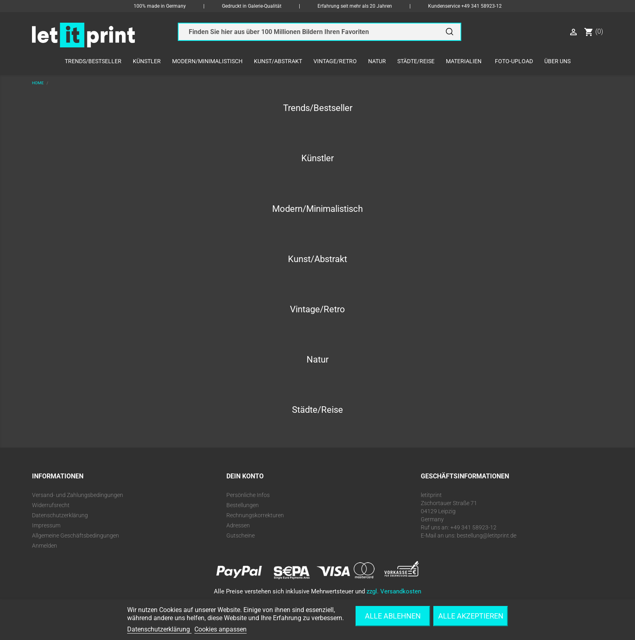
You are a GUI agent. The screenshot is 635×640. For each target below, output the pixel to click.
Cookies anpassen (220, 629)
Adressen (238, 525)
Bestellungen (242, 505)
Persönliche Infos (248, 495)
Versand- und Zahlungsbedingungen (77, 495)
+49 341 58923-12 (481, 6)
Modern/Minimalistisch (207, 61)
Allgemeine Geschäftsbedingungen (75, 535)
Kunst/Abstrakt (278, 61)
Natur (377, 61)
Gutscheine (240, 535)
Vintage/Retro (335, 61)
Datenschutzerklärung (60, 515)
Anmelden (44, 545)
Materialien (464, 61)
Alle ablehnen (393, 616)
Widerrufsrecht (51, 505)
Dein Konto (245, 476)
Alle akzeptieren (470, 616)
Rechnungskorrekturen (255, 515)
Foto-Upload (514, 61)
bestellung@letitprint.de (486, 535)
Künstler (147, 61)
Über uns (557, 61)
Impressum (46, 525)
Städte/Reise (416, 61)
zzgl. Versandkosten (394, 591)
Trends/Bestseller (93, 61)
